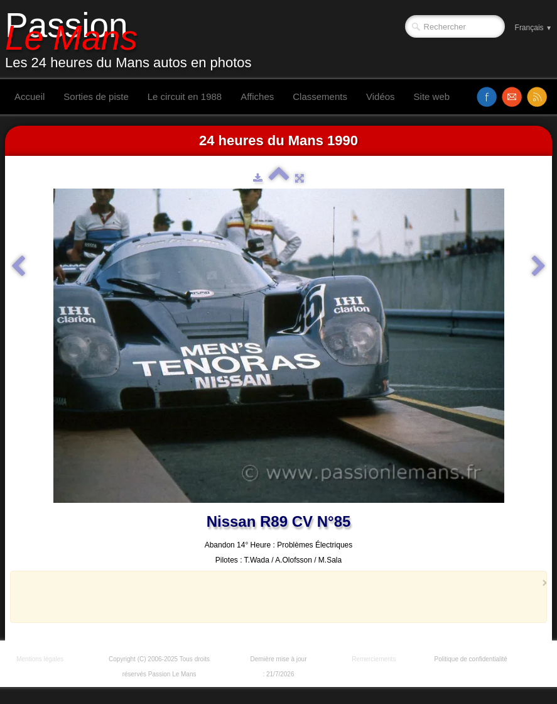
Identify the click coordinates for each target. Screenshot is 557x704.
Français (533, 27)
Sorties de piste (95, 96)
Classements (320, 96)
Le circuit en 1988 (185, 96)
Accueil (29, 96)
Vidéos (380, 96)
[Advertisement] (275, 596)
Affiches (257, 96)
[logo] (133, 39)
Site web (432, 96)
